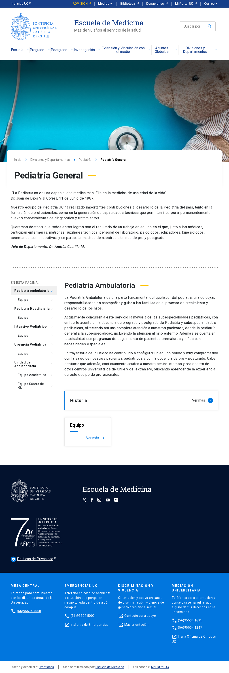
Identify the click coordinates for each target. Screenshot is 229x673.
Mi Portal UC (184, 3)
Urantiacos (46, 667)
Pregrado (40, 50)
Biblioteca (128, 3)
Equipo (36, 299)
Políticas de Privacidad (32, 559)
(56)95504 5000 (83, 615)
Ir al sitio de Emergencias (89, 624)
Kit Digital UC (160, 667)
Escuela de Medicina (109, 667)
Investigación (87, 50)
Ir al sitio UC (19, 3)
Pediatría (85, 159)
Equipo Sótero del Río (36, 385)
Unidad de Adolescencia (34, 364)
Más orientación (136, 624)
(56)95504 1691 (190, 620)
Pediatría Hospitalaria (34, 308)
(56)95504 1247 (190, 627)
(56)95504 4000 (29, 611)
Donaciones (155, 3)
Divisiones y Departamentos (200, 50)
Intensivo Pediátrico (34, 326)
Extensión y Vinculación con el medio (126, 50)
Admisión (80, 3)
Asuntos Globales (166, 50)
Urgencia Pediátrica (34, 344)
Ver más (95, 438)
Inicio (17, 159)
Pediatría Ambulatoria (34, 290)
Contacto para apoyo (140, 615)
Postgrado (62, 50)
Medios (105, 4)
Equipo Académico (36, 375)
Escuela (20, 50)
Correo (211, 4)
